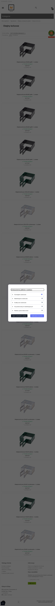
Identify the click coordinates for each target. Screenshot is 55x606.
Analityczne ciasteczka (20, 302)
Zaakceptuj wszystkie (37, 316)
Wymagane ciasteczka (20, 294)
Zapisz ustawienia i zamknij (19, 316)
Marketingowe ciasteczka (21, 298)
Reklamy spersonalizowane (21, 310)
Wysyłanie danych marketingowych (23, 306)
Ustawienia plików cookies (21, 290)
